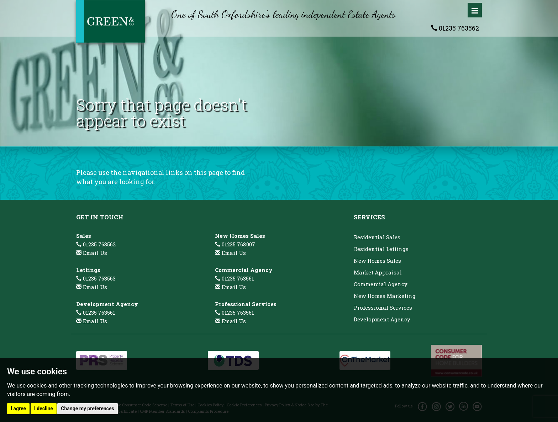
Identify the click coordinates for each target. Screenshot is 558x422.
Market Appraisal (378, 272)
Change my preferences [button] (87, 408)
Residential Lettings (381, 248)
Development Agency (382, 319)
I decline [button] (43, 408)
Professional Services (383, 307)
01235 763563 (96, 278)
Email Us (95, 252)
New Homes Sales (377, 260)
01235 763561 (95, 312)
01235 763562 (455, 28)
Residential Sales (377, 237)
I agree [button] (18, 408)
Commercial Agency (380, 284)
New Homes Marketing (385, 295)
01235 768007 (235, 244)
